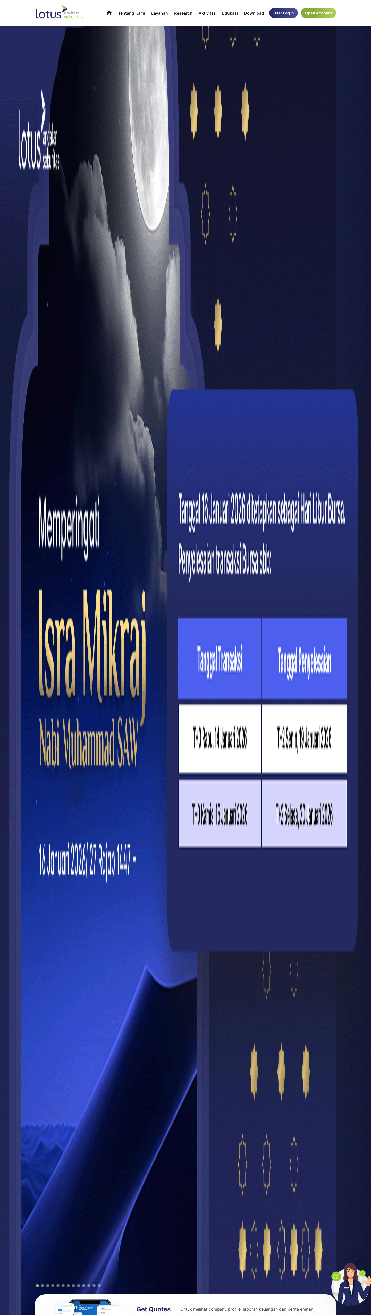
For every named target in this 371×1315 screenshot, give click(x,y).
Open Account (318, 13)
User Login (283, 13)
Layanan (159, 13)
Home (109, 13)
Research (183, 13)
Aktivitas (207, 13)
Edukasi (230, 13)
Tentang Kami (131, 13)
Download (254, 13)
